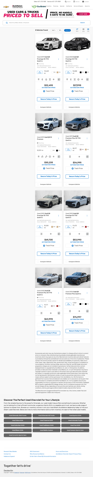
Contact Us (7, 454)
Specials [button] (62, 6)
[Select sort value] (77, 30)
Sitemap (22, 472)
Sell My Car (69, 6)
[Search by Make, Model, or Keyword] (44, 23)
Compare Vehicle (45, 107)
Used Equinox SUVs (75, 415)
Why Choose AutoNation (37, 454)
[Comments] (59, 79)
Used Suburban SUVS (17, 425)
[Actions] (58, 59)
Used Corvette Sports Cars (17, 435)
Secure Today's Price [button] (49, 99)
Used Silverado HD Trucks (46, 415)
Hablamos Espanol (9, 456)
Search (82, 22)
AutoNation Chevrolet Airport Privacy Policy (68, 454)
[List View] (88, 30)
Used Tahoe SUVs (17, 420)
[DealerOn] (8, 470)
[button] (60, 44)
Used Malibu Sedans (46, 430)
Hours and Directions (62, 451)
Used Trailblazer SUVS (46, 425)
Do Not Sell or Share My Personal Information (43, 456)
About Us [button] (87, 6)
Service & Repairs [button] (78, 6)
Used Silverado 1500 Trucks (17, 415)
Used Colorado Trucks (75, 420)
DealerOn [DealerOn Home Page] (16, 472)
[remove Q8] (60, 30)
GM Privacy (28, 472)
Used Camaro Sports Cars (75, 430)
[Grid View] (83, 30)
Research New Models (10, 451)
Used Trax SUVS (75, 425)
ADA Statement (34, 451)
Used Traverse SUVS (46, 420)
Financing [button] (55, 6)
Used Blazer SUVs (17, 430)
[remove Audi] (54, 30)
